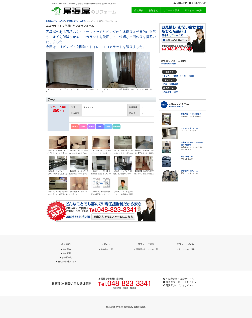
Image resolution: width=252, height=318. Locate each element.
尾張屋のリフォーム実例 (76, 21)
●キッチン (166, 76)
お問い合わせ (197, 3)
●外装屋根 (166, 92)
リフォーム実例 (146, 244)
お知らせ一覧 (106, 249)
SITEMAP (180, 3)
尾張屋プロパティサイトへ (178, 285)
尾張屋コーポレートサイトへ (179, 282)
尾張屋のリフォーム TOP (55, 21)
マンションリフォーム (189, 128)
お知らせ (106, 244)
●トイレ (183, 76)
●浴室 (175, 76)
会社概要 (66, 253)
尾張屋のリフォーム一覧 (146, 249)
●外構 (175, 92)
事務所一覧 (66, 257)
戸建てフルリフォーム (189, 171)
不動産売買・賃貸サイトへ (178, 278)
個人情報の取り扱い (66, 261)
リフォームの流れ (186, 244)
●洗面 (191, 76)
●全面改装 (173, 84)
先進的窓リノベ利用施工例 (191, 114)
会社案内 (66, 244)
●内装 (164, 84)
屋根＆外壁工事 (187, 157)
